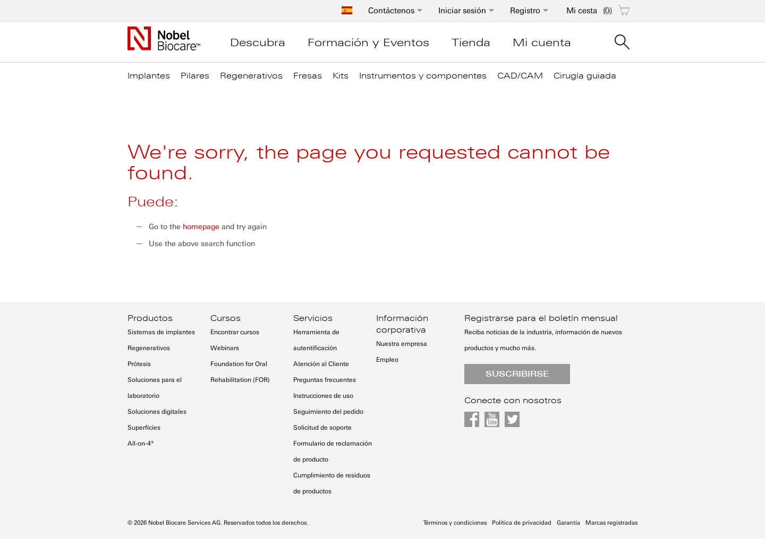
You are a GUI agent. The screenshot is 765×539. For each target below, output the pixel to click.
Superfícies (144, 427)
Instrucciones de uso (323, 395)
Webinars (224, 348)
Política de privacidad (521, 522)
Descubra (257, 42)
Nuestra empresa (401, 343)
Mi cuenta (542, 42)
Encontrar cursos (234, 332)
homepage (201, 226)
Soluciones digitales (157, 411)
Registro (525, 10)
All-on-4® (141, 443)
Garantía (568, 522)
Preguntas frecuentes (324, 380)
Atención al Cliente (321, 364)
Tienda (471, 42)
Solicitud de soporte (322, 427)
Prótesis (139, 364)
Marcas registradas (611, 522)
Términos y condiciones (455, 522)
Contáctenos (391, 10)
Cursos (225, 318)
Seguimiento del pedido (328, 411)
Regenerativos (149, 348)
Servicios (313, 318)
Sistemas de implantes (161, 332)
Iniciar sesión (462, 10)
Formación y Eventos (368, 42)
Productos (150, 318)
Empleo (387, 359)
